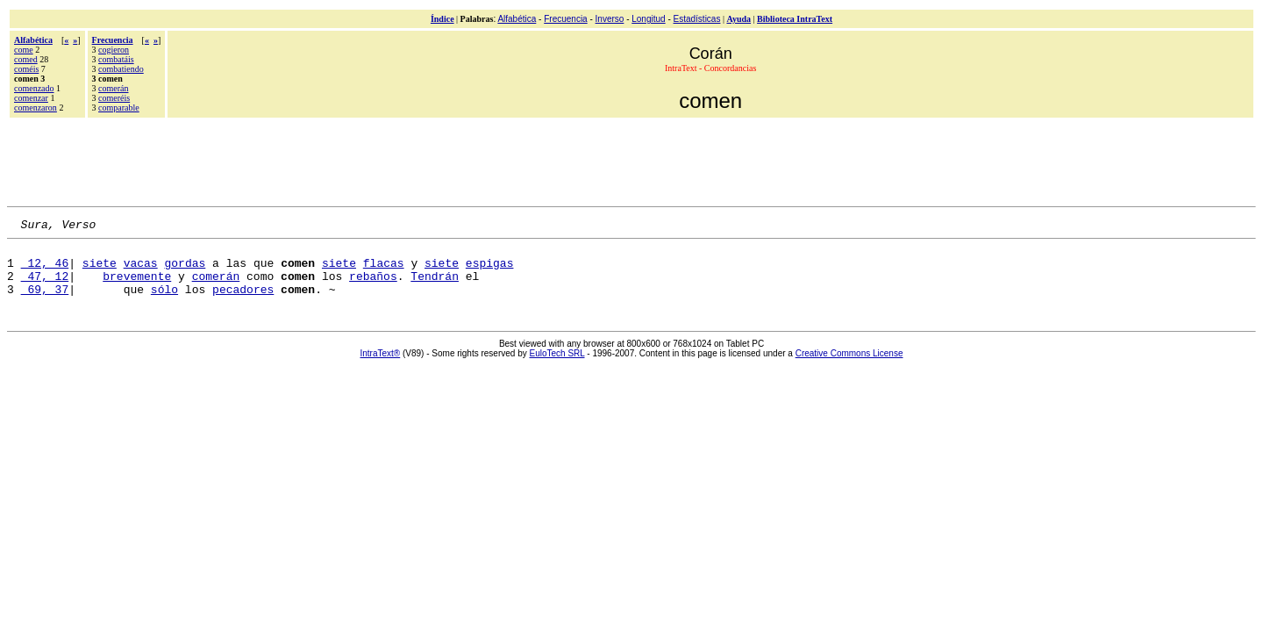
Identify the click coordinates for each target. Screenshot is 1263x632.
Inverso (610, 19)
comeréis (114, 98)
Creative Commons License (849, 366)
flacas (383, 270)
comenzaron (35, 107)
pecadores (243, 302)
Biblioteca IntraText (794, 19)
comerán (113, 88)
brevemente (137, 286)
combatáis (116, 59)
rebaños (373, 286)
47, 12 (45, 286)
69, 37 (45, 302)
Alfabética (516, 19)
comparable (118, 107)
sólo (164, 302)
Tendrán (434, 286)
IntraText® (380, 366)
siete (99, 270)
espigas (490, 270)
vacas (141, 270)
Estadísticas (697, 19)
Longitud (648, 19)
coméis (26, 69)
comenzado (34, 88)
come (23, 49)
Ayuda (738, 19)
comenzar (31, 98)
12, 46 (45, 270)
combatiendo (121, 69)
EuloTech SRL (557, 366)
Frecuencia (565, 19)
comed (26, 59)
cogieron (113, 49)
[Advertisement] (631, 159)
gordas (184, 270)
